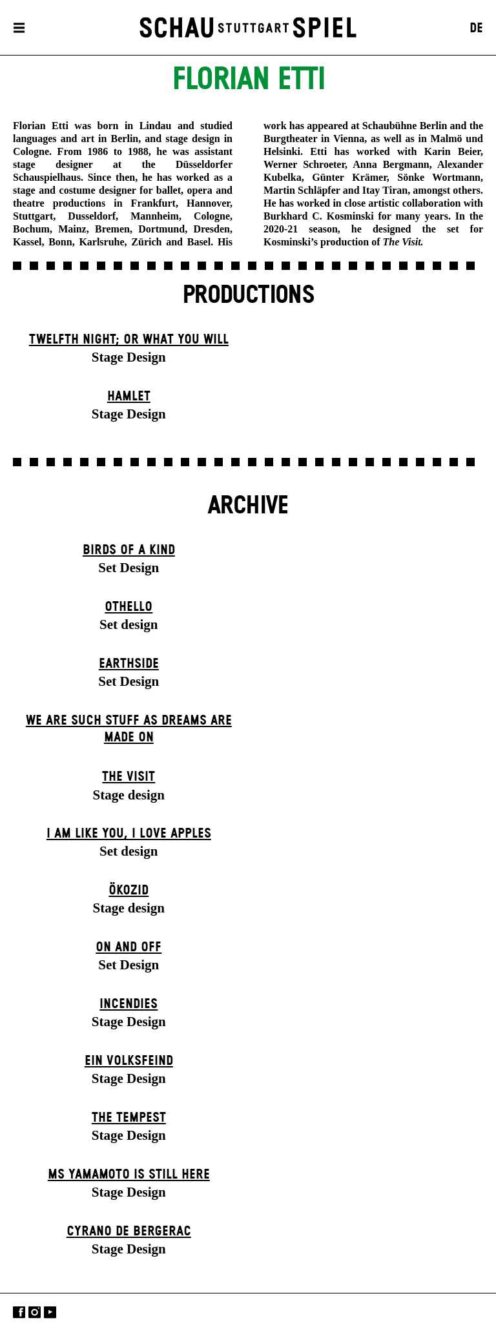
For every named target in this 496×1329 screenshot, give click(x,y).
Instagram (34, 1312)
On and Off (128, 947)
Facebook (19, 1312)
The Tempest (129, 1118)
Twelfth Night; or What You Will (129, 340)
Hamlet (128, 396)
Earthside (129, 664)
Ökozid (128, 890)
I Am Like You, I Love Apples (128, 834)
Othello (128, 607)
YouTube (50, 1312)
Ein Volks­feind (129, 1061)
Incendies (128, 1004)
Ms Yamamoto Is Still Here (129, 1175)
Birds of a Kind (129, 550)
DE (476, 28)
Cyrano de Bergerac (129, 1231)
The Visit (128, 777)
